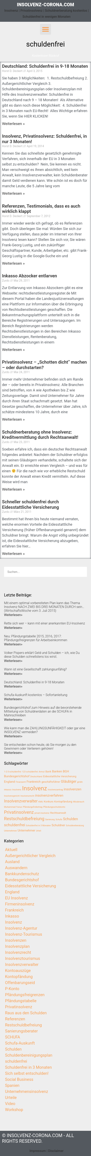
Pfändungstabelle (20, 1000)
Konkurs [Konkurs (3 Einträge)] (49, 801)
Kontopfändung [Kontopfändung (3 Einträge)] (63, 801)
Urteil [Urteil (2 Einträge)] (38, 830)
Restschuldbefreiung (23, 1025)
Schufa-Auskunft (20, 1043)
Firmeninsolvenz (19, 904)
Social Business (19, 1079)
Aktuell (11, 849)
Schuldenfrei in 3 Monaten (28, 1067)
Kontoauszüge (18, 970)
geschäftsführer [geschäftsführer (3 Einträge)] (50, 781)
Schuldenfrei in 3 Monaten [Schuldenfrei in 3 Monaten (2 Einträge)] (38, 825)
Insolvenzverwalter (21, 964)
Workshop (14, 1109)
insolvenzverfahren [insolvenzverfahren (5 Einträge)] (49, 795)
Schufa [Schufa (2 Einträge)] (59, 819)
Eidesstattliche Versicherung (30, 885)
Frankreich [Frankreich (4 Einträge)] (34, 781)
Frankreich (14, 910)
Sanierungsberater (21, 1031)
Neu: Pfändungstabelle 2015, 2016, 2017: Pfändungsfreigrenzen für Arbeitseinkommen (35, 638)
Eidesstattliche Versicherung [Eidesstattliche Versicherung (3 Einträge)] (59, 776)
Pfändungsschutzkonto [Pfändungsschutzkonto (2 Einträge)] (54, 807)
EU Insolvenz (16, 898)
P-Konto (12, 988)
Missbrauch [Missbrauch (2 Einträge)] (78, 801)
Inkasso (12, 916)
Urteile (11, 1097)
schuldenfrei (16, 1061)
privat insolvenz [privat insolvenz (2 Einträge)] (42, 813)
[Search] (82, 572)
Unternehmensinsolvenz (26, 1091)
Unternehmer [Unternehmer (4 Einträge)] (26, 830)
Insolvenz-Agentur (21, 928)
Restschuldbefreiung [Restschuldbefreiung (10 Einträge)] (24, 818)
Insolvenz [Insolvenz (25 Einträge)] (34, 788)
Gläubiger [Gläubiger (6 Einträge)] (68, 781)
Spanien (12, 1085)
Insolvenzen (15, 940)
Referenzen (15, 1019)
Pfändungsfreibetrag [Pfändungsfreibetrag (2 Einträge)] (32, 807)
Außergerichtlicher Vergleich (30, 855)
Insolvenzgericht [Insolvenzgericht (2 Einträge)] (12, 796)
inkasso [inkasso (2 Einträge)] (7, 789)
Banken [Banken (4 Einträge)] (57, 771)
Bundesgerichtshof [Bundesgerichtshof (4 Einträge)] (17, 776)
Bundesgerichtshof (22, 879)
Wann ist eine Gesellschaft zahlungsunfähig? (35, 669)
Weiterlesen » (13, 123)
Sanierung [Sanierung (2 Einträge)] (50, 819)
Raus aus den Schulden (26, 1012)
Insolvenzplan (17, 946)
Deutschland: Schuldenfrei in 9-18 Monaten (45, 66)
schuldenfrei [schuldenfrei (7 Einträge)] (14, 825)
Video (10, 1103)
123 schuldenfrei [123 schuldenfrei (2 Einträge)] (30, 771)
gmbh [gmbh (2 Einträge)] (80, 782)
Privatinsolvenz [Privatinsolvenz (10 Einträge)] (19, 812)
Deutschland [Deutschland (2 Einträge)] (36, 776)
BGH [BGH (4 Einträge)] (66, 771)
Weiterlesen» (13, 615)
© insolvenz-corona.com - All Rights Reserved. (38, 1138)
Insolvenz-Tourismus (23, 934)
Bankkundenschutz (22, 873)
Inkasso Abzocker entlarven (29, 275)
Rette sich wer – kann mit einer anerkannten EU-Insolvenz (44, 623)
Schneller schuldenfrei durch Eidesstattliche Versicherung (30, 504)
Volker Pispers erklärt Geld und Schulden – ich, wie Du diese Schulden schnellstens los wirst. (42, 655)
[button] (45, 29)
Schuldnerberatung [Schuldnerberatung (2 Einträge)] (75, 825)
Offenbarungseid (20, 982)
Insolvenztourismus (22, 958)
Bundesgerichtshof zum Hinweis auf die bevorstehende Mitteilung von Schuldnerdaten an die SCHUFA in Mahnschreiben (43, 711)
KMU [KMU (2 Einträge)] (40, 801)
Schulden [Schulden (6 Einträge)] (70, 819)
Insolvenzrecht (18, 952)
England (12, 892)
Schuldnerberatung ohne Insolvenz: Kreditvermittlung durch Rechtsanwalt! (40, 435)
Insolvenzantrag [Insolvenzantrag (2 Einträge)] (55, 789)
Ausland (12, 861)
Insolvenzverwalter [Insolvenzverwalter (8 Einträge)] (21, 801)
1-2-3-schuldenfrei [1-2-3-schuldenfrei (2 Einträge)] (12, 771)
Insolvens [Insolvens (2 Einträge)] (16, 789)
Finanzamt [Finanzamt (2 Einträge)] (21, 782)
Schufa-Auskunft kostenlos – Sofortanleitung (35, 695)
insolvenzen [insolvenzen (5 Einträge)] (72, 789)
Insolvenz (13, 922)
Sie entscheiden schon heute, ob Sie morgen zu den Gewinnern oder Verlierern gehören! (40, 746)
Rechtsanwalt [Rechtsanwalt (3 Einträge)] (58, 812)
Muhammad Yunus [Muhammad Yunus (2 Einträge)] (13, 807)
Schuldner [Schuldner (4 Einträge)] (58, 825)
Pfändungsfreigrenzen (24, 994)
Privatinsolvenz (18, 1006)
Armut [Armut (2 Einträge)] (41, 771)
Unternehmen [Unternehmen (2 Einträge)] (10, 830)
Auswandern (16, 867)
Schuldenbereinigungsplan (28, 1055)
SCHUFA (12, 1037)
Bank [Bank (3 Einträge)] (48, 771)
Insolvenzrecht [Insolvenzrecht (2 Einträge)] (27, 796)
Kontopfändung (19, 976)
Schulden (13, 1049)
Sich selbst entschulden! (27, 1073)
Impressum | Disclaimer (47, 1151)
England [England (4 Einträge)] (9, 781)
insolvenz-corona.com (45, 4)
